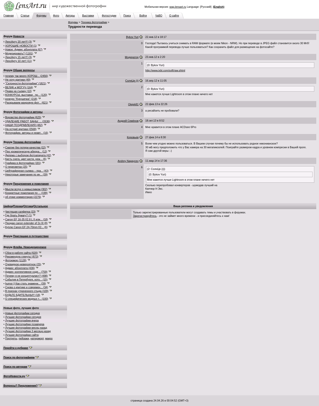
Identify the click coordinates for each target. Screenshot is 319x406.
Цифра (7, 206)
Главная (8, 15)
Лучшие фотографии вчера (22, 320)
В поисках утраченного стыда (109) (27, 290)
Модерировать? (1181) (19, 53)
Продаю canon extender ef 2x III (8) (26, 223)
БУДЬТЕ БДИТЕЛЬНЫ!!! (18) (22, 294)
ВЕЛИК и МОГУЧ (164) (19, 87)
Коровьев (133, 137)
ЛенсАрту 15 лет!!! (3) (18, 57)
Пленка (18, 206)
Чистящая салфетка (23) (20, 211)
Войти (143, 15)
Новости (18, 36)
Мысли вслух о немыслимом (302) (26, 189)
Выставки (88, 15)
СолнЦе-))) (132, 80)
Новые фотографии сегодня (22, 313)
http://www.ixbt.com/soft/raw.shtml (165, 70)
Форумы (41, 15)
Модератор (132, 57)
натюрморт (37, 338)
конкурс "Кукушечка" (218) (21, 98)
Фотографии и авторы (28, 111)
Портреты (11, 338)
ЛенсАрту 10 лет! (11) (18, 60)
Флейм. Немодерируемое (29, 247)
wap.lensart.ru (177, 6)
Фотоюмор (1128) (15, 260)
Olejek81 (133, 104)
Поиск (127, 15)
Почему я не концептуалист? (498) (26, 275)
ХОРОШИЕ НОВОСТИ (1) (21, 45)
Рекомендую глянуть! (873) (21, 256)
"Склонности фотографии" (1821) (25, 83)
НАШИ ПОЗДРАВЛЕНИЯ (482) (24, 125)
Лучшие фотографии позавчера (24, 324)
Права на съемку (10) (18, 91)
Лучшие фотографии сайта (22, 334)
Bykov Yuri (132, 36)
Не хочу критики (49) (17, 79)
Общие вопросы (24, 70)
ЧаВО (158, 15)
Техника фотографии (94, 22)
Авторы (70, 15)
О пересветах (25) (16, 166)
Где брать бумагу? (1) (18, 215)
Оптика (28, 206)
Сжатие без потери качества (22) (25, 147)
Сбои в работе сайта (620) (21, 252)
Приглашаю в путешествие (31, 236)
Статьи (25, 15)
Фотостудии (109, 15)
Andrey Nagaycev (128, 160)
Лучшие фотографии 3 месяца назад (28, 331)
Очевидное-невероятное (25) (23, 264)
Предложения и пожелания (31, 183)
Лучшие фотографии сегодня (23, 316)
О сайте (174, 15)
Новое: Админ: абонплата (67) (23, 49)
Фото (56, 15)
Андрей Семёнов (128, 120)
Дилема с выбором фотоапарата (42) (28, 155)
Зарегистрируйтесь (145, 215)
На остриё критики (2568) (20, 129)
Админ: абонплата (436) (20, 268)
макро (49, 338)
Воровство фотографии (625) (23, 117)
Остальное (41, 206)
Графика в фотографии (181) (23, 162)
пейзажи (24, 338)
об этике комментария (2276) (23, 196)
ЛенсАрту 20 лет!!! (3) (18, 41)
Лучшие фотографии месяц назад (26, 327)
